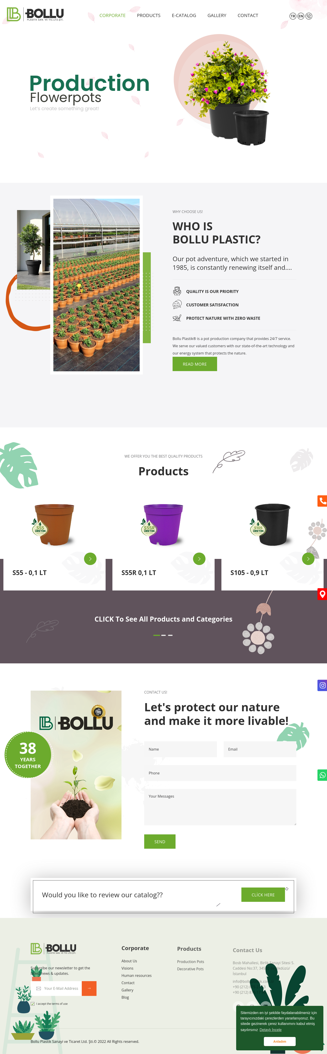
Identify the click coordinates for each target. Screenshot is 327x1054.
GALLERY (217, 15)
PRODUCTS (149, 15)
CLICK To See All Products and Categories (163, 619)
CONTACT (248, 15)
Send (159, 841)
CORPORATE (112, 15)
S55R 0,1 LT (138, 572)
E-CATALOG (184, 15)
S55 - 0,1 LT (29, 572)
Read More (195, 364)
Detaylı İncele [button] (271, 1030)
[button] (156, 635)
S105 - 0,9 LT (249, 572)
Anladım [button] (279, 1041)
